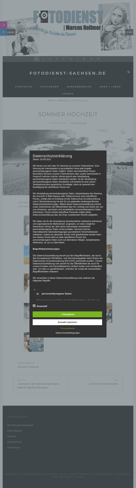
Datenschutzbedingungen (68, 333)
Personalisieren (67, 328)
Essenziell (40, 305)
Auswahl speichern (67, 322)
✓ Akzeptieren (67, 314)
